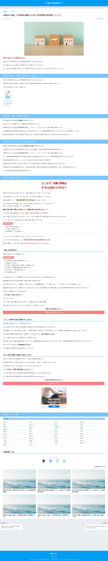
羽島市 (5, 426)
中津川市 (31, 424)
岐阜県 (103, 466)
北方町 (5, 440)
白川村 (30, 445)
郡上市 (56, 431)
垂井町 (5, 436)
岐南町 (30, 433)
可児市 (30, 429)
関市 (4, 424)
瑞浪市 (81, 424)
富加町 (56, 440)
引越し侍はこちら (53, 383)
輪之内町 (82, 436)
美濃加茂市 (57, 426)
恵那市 (30, 426)
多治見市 (82, 422)
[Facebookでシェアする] (50, 462)
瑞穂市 (81, 429)
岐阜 (7, 418)
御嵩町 (5, 445)
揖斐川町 (31, 438)
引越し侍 (28, 236)
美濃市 (56, 424)
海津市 (5, 433)
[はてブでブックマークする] (57, 462)
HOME (54, 553)
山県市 (56, 429)
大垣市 (30, 422)
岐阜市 (5, 422)
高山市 (56, 422)
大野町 (56, 438)
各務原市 (5, 429)
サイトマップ (54, 556)
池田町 (81, 438)
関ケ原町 (31, 436)
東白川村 (82, 442)
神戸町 (56, 436)
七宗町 (5, 442)
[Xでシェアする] (43, 462)
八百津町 (31, 442)
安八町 (5, 438)
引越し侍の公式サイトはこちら (53, 312)
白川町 (56, 442)
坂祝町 (30, 440)
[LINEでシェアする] (64, 462)
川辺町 (81, 440)
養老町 (81, 433)
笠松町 (56, 433)
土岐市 (81, 426)
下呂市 (81, 431)
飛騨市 (5, 431)
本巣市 (30, 431)
